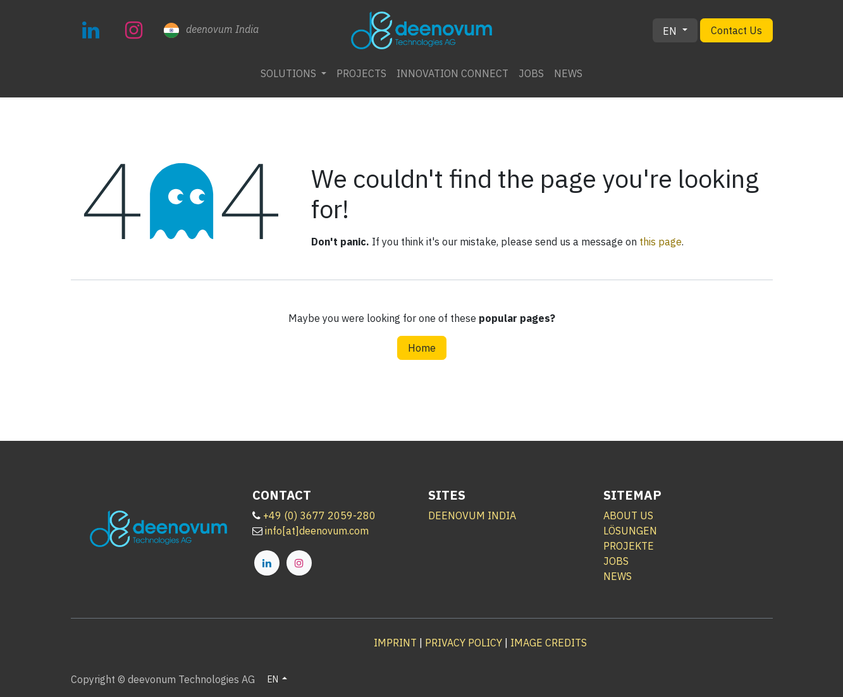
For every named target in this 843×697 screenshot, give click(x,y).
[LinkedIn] (91, 30)
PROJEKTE (628, 546)
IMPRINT (395, 642)
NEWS (617, 576)
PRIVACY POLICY (463, 642)
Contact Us (736, 30)
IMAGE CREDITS (548, 642)
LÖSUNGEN (630, 530)
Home (422, 348)
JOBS (616, 561)
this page (660, 241)
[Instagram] (134, 30)
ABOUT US (628, 515)
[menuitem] (293, 73)
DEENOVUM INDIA (472, 515)
